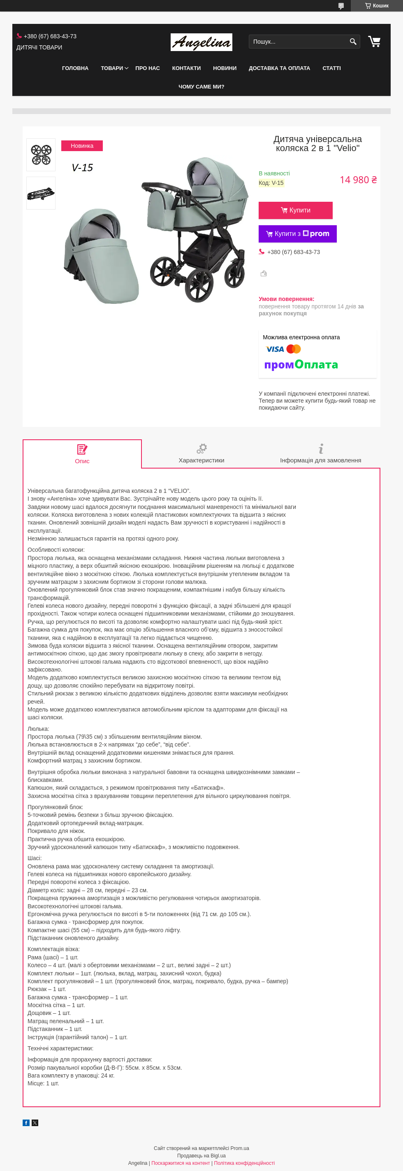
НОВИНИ (224, 68)
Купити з (302, 234)
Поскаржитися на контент (180, 1163)
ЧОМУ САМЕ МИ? (201, 87)
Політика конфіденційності (244, 1163)
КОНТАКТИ (186, 68)
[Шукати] (353, 41)
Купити (300, 210)
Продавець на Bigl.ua (201, 1156)
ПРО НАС (147, 68)
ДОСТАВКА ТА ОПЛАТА (279, 68)
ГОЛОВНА (75, 68)
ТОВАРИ (112, 68)
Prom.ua (240, 1148)
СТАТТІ (331, 68)
